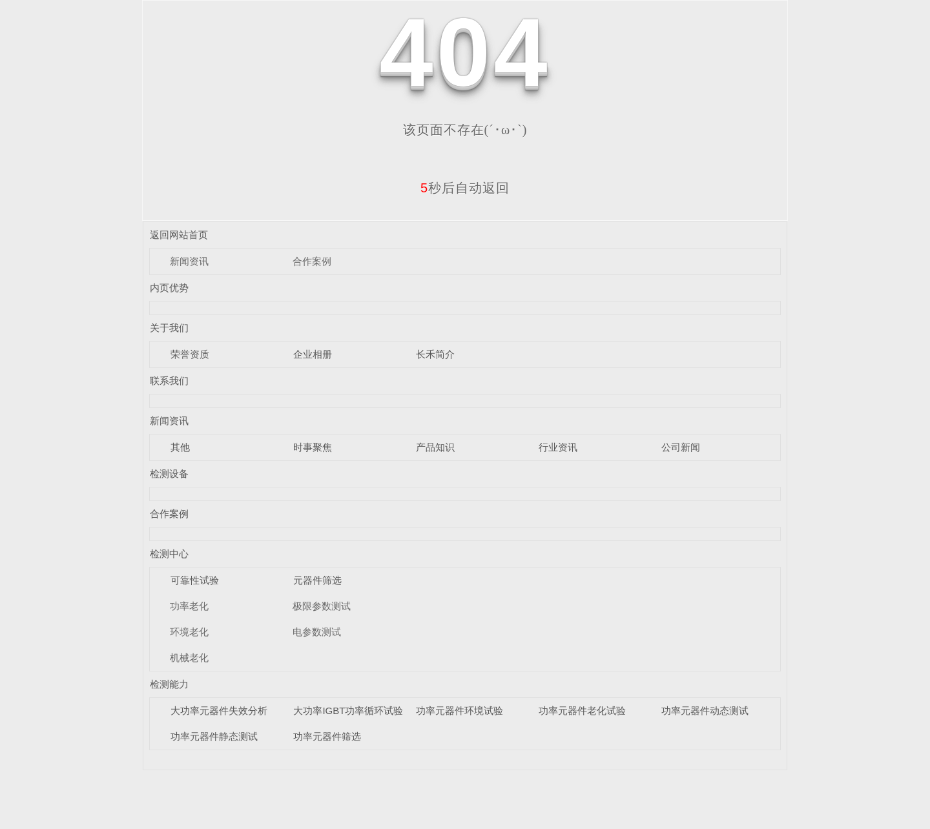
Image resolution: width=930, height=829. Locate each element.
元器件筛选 (317, 580)
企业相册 (312, 354)
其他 (180, 447)
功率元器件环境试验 (459, 710)
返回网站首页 (179, 234)
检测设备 (169, 473)
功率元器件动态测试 (705, 710)
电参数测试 (317, 631)
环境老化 (189, 631)
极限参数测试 (322, 605)
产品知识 (435, 447)
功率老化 (189, 605)
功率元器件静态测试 (214, 736)
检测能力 (169, 684)
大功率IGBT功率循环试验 (348, 710)
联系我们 (169, 380)
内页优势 (169, 287)
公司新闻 (680, 447)
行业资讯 (558, 447)
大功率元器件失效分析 (218, 710)
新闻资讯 (189, 261)
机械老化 (189, 657)
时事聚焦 (312, 447)
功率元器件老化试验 (582, 710)
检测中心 (169, 553)
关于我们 (169, 327)
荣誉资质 (189, 354)
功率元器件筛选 (327, 736)
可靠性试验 (194, 580)
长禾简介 (435, 354)
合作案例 (312, 261)
